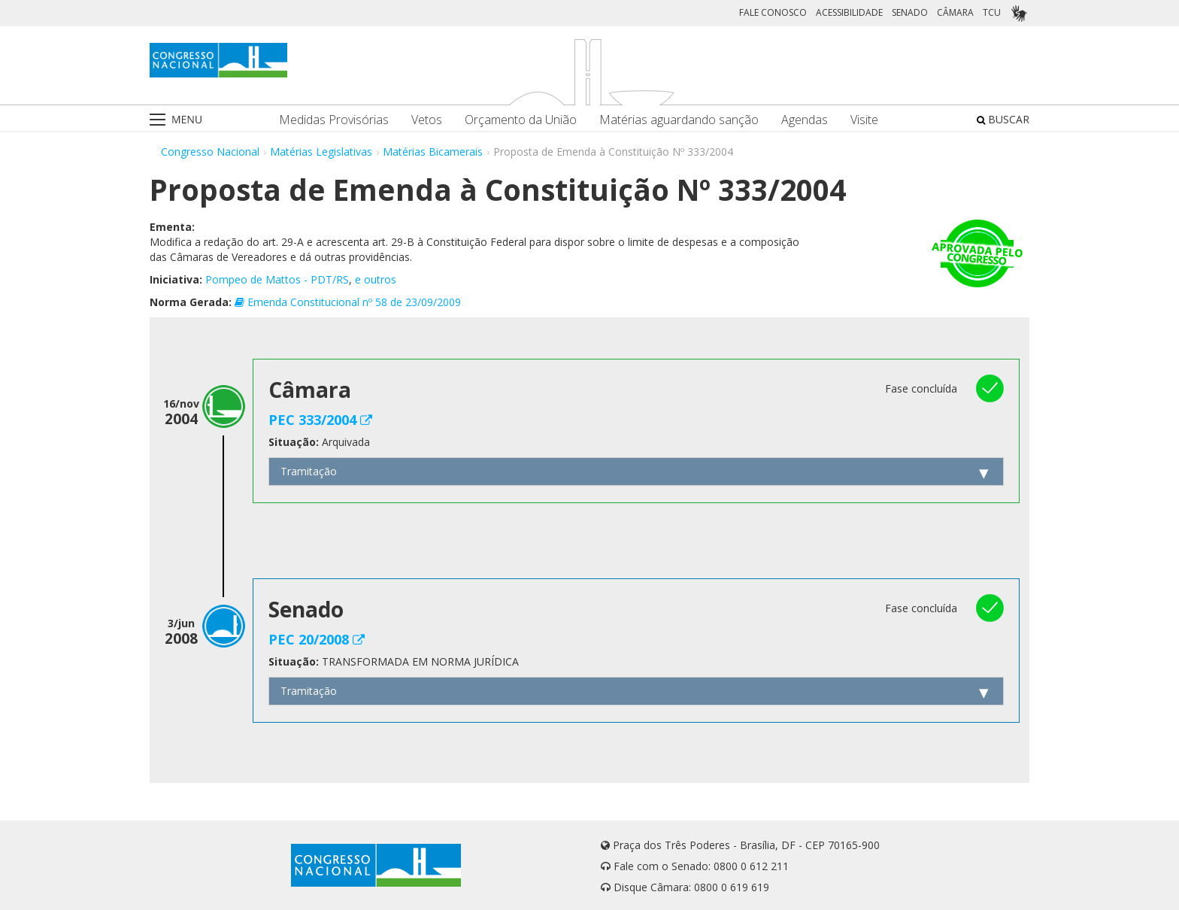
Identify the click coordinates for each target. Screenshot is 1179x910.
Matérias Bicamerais (433, 151)
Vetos (426, 120)
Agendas (804, 120)
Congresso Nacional (210, 151)
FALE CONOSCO (773, 12)
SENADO (910, 12)
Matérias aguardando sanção (679, 120)
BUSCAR (1003, 119)
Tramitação (308, 471)
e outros (375, 279)
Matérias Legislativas (321, 151)
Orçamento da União (521, 120)
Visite (864, 120)
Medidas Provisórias (334, 120)
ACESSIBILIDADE (849, 12)
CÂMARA (955, 12)
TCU (992, 12)
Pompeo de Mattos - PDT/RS (277, 279)
